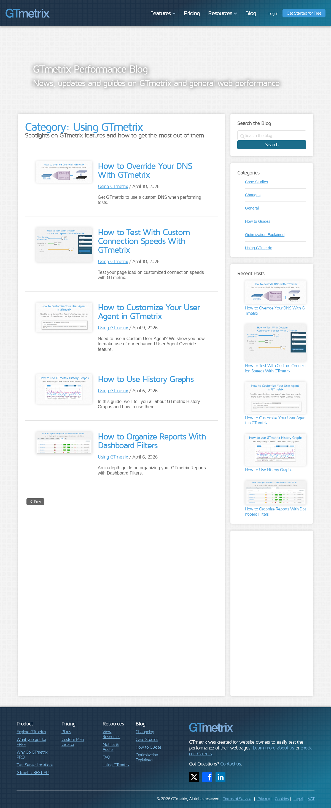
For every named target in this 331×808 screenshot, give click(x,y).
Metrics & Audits (111, 747)
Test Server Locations (35, 764)
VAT (311, 798)
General (252, 208)
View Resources (111, 734)
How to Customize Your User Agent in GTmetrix (149, 311)
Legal (298, 798)
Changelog (145, 731)
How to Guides (257, 221)
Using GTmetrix (113, 186)
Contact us (230, 764)
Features (163, 13)
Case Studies (256, 182)
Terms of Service (237, 798)
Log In (273, 13)
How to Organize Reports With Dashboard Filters (152, 440)
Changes (252, 195)
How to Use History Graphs (145, 378)
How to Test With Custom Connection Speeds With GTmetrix (144, 241)
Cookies (282, 798)
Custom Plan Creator (72, 742)
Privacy (263, 798)
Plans (66, 731)
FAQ (106, 756)
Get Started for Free (304, 12)
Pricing (192, 13)
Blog (250, 13)
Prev (37, 501)
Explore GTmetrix (31, 731)
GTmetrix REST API (33, 772)
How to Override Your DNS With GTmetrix (145, 170)
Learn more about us (273, 748)
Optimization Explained (264, 234)
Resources (222, 13)
